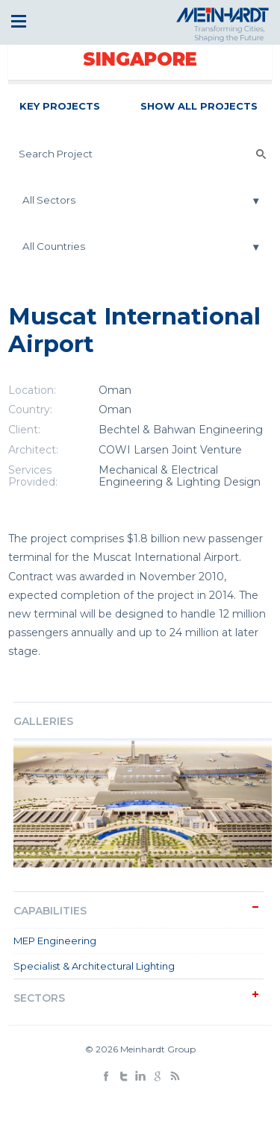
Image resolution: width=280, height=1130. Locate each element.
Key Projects (59, 106)
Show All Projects (199, 106)
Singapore (140, 59)
